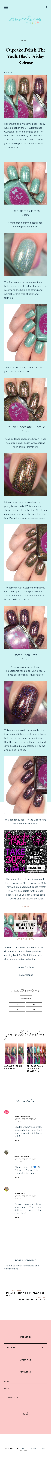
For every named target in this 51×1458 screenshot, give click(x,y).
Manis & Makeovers (22, 1116)
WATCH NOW (25, 939)
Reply (17, 1140)
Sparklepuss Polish (22, 1156)
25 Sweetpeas (12, 1448)
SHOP (25, 906)
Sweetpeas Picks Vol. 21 (32, 1299)
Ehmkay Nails (20, 1193)
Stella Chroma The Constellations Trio (25, 1294)
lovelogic (25, 1450)
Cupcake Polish (25, 998)
